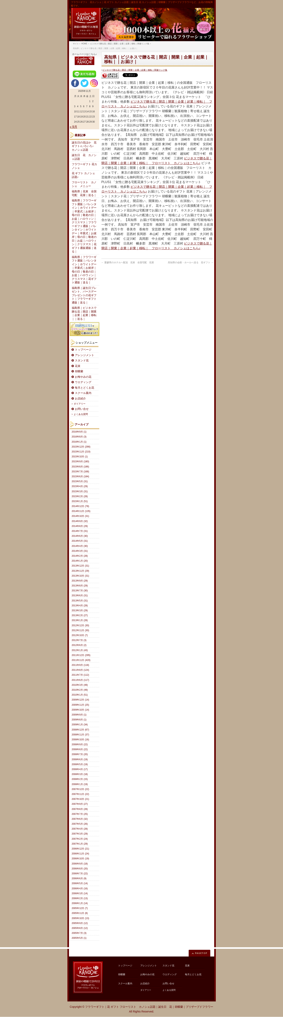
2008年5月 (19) (80, 764)
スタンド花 (82, 360)
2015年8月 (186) (80, 466)
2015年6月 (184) (80, 476)
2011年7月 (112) (80, 675)
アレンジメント (84, 355)
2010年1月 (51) (80, 694)
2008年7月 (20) (80, 754)
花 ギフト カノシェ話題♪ (83, 175)
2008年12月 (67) (80, 729)
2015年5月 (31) (80, 481)
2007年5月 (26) (80, 824)
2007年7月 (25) (80, 814)
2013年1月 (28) (80, 620)
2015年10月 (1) (80, 456)
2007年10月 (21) (80, 799)
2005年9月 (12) (80, 923)
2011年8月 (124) (80, 670)
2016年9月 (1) (79, 431)
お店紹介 (80, 398)
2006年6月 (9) (79, 878)
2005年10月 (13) (80, 918)
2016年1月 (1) (79, 441)
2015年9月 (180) (80, 461)
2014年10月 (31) (80, 516)
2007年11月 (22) (80, 794)
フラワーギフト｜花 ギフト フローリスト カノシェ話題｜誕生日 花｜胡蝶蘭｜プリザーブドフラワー (149, 1006)
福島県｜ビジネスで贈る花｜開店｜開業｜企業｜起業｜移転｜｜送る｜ (84, 313)
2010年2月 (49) (80, 690)
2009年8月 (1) (79, 719)
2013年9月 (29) (80, 580)
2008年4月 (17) (80, 769)
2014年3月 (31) (80, 551)
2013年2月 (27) (80, 615)
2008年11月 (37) (80, 734)
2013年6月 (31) (80, 595)
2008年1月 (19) (80, 784)
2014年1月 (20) (80, 560)
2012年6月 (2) (79, 645)
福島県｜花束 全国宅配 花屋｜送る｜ (84, 193)
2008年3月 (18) (80, 774)
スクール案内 (83, 393)
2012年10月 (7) (80, 635)
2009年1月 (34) (80, 724)
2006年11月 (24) (80, 853)
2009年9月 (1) (79, 714)
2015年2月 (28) (80, 496)
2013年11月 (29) (80, 570)
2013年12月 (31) (80, 565)
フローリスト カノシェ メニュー (84, 184)
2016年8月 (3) (79, 436)
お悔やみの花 (83, 376)
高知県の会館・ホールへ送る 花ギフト (190, 262)
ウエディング (83, 382)
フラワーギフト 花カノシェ (84, 166)
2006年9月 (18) (80, 863)
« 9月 (73, 126)
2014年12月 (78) (80, 506)
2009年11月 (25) (80, 704)
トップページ (83, 349)
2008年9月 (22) (80, 744)
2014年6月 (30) (80, 536)
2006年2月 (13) (80, 898)
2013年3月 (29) (80, 610)
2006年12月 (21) (80, 848)
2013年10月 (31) (80, 575)
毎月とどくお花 (84, 387)
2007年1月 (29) (80, 843)
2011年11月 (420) (81, 660)
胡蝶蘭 (79, 371)
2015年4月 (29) (80, 486)
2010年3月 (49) (80, 685)
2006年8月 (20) (80, 868)
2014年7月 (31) (80, 531)
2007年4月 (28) (80, 828)
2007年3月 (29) (80, 833)
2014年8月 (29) (80, 526)
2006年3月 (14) (80, 893)
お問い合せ (82, 409)
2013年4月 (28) (80, 605)
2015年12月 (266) (81, 446)
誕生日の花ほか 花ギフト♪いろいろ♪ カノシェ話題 (84, 146)
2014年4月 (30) (80, 546)
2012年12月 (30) (80, 625)
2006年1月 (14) (80, 903)
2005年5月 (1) (79, 938)
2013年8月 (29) (80, 585)
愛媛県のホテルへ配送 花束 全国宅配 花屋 (127, 262)
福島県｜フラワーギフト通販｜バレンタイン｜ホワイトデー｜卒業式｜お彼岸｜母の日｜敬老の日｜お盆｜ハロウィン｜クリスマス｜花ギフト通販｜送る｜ (84, 270)
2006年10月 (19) (80, 858)
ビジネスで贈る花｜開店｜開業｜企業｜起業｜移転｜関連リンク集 (134, 70)
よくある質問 (81, 414)
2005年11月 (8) (80, 913)
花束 (77, 366)
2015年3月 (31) (80, 491)
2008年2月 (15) (80, 779)
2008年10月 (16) (80, 739)
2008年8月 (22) (80, 749)
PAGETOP (201, 953)
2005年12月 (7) (80, 908)
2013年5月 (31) (80, 600)
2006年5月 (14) (80, 883)
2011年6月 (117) (80, 680)
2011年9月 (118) (80, 665)
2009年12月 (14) (80, 699)
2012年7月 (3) (79, 640)
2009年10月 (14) (80, 709)
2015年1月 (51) (80, 501)
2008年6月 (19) (80, 759)
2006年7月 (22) (80, 873)
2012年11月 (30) (80, 630)
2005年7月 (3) (79, 933)
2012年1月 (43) (80, 650)
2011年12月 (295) (81, 655)
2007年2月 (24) (80, 838)
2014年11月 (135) (81, 511)
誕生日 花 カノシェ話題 (84, 157)
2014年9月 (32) (80, 521)
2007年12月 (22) (80, 789)
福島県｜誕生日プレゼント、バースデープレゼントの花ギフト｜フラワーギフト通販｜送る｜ (84, 295)
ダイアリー (79, 403)
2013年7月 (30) (80, 590)
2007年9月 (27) (80, 804)
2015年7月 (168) (80, 471)
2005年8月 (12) (80, 928)
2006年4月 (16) (80, 888)
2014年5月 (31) (80, 541)
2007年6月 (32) (80, 819)
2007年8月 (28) (80, 809)
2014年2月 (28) (80, 556)
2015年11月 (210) (81, 451)
